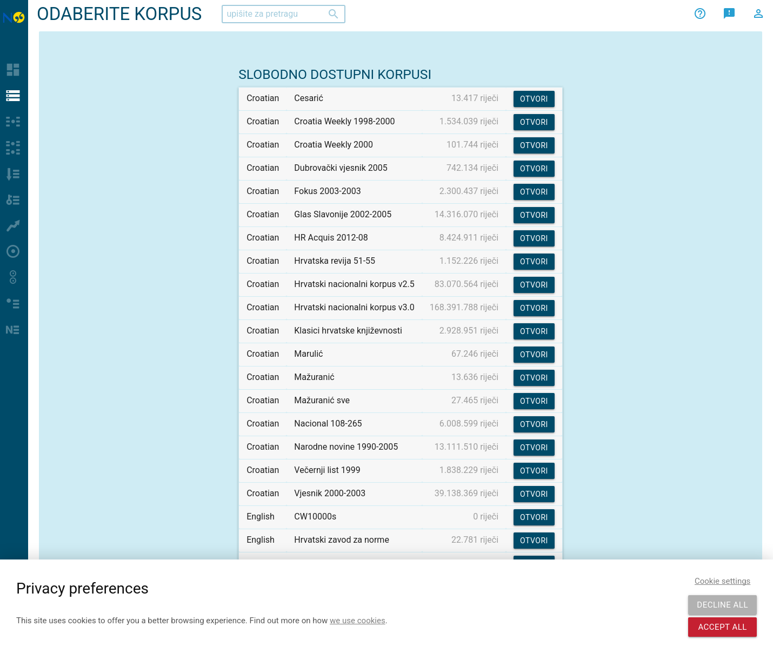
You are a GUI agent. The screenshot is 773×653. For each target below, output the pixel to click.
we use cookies (357, 620)
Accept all (722, 627)
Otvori (534, 99)
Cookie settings (722, 581)
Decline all (722, 605)
